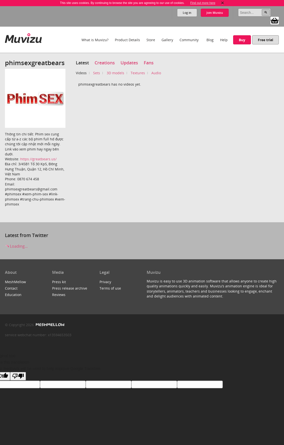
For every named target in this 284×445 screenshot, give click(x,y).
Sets (96, 73)
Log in (187, 13)
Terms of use (110, 288)
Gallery (167, 39)
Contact (11, 288)
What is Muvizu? (94, 39)
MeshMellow (15, 281)
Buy (242, 39)
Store (150, 39)
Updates (129, 63)
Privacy (105, 281)
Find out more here (202, 3)
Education (13, 294)
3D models (115, 73)
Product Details (127, 39)
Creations (105, 63)
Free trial (265, 39)
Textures (138, 73)
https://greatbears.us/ (38, 159)
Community (189, 39)
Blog (210, 39)
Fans (149, 63)
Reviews (58, 294)
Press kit (59, 281)
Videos (81, 73)
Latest (82, 63)
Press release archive (69, 288)
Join (214, 13)
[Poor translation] (18, 376)
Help (224, 39)
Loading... (16, 246)
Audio (156, 73)
